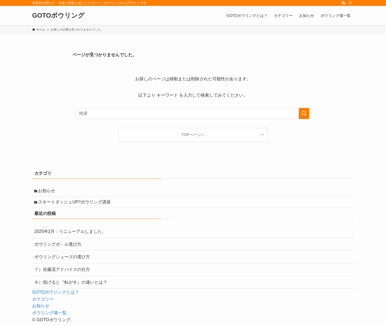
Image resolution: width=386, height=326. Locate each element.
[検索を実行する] (304, 113)
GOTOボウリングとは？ (55, 295)
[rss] (343, 3)
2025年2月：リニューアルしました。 (70, 234)
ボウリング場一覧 (49, 315)
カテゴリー (43, 302)
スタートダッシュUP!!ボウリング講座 (76, 204)
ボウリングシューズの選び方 (62, 259)
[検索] (350, 3)
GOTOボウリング (58, 15)
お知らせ (48, 191)
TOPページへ (192, 134)
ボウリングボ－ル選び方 (57, 247)
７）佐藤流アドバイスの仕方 (62, 272)
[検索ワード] (193, 113)
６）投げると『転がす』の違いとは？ (70, 285)
